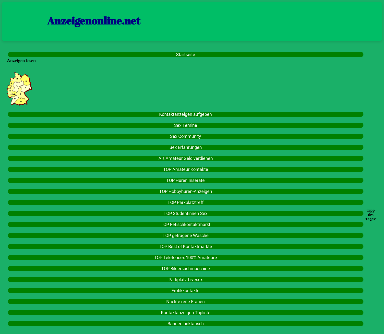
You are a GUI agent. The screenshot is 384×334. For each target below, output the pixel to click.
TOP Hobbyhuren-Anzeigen (185, 191)
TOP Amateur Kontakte (185, 169)
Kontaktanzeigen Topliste (185, 312)
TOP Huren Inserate (185, 180)
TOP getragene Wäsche (186, 235)
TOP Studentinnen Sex (185, 213)
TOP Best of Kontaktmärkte (185, 246)
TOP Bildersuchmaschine (185, 268)
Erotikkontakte (185, 290)
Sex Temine (185, 125)
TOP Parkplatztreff (186, 202)
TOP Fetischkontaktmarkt (185, 224)
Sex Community (185, 136)
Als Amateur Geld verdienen (185, 158)
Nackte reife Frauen (185, 301)
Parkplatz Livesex (185, 279)
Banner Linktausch (186, 323)
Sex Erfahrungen (185, 147)
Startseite (185, 54)
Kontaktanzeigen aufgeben (185, 114)
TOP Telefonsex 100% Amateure (185, 257)
